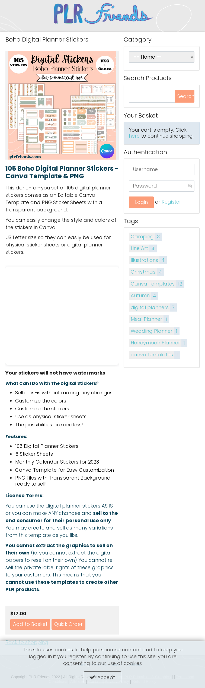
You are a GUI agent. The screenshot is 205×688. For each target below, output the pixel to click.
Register (171, 201)
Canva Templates (157, 284)
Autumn (144, 296)
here (134, 135)
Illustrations (148, 260)
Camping (146, 236)
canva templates (155, 355)
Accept (106, 677)
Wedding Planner (155, 331)
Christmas (147, 272)
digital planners (154, 307)
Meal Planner (150, 319)
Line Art (143, 248)
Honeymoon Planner (159, 343)
